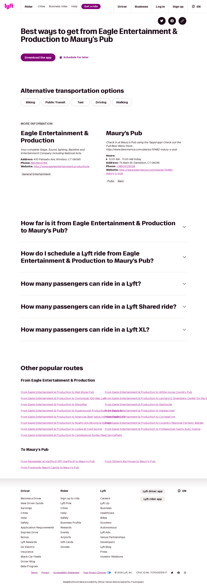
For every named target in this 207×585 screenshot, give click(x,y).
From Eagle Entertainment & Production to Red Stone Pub (57, 392)
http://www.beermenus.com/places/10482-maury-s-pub (139, 171)
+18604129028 (125, 166)
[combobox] (196, 7)
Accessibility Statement (66, 572)
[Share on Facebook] (172, 21)
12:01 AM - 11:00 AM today (125, 159)
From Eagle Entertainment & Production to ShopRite (54, 404)
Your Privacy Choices (97, 572)
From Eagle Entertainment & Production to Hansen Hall (139, 410)
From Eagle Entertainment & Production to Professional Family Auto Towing (153, 429)
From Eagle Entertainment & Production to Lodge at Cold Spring (61, 429)
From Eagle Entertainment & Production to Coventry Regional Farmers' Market (154, 423)
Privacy (45, 572)
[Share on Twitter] (162, 21)
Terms (34, 572)
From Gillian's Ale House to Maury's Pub (130, 461)
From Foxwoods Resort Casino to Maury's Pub (50, 467)
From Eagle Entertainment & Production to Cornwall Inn (140, 417)
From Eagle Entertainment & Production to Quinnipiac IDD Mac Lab (63, 398)
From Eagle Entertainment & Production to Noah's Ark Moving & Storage (66, 423)
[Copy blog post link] (182, 21)
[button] (103, 227)
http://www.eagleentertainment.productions (61, 166)
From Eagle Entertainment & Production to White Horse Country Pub (148, 392)
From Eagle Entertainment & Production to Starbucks (138, 404)
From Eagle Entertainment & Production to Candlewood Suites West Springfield (71, 435)
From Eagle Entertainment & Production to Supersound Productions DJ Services (71, 410)
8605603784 (39, 163)
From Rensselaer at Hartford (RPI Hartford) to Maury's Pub (58, 461)
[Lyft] (9, 6)
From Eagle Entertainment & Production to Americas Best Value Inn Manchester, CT (73, 417)
